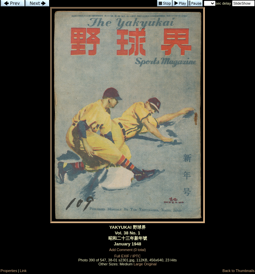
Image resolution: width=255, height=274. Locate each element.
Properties (9, 271)
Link (23, 271)
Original (150, 264)
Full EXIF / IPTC (127, 256)
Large (138, 264)
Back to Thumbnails (238, 271)
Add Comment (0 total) (127, 250)
